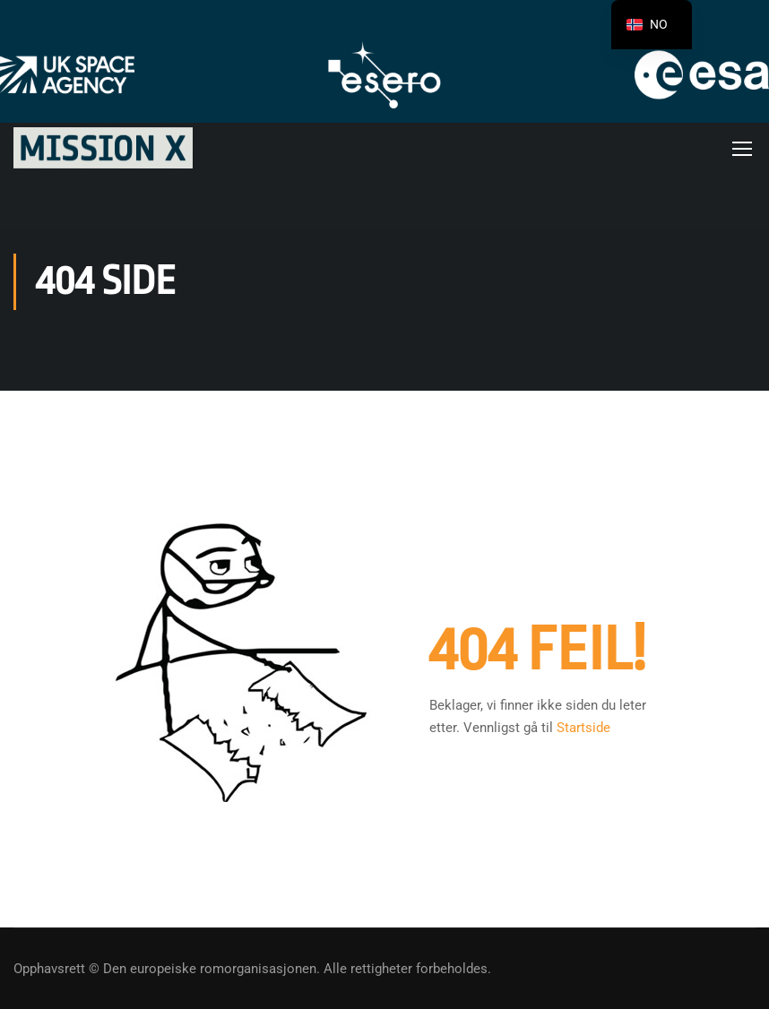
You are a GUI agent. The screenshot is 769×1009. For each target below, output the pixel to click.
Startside (583, 728)
